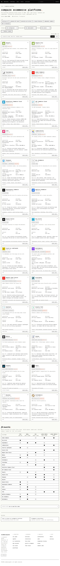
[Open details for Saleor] (45, 348)
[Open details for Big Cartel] (45, 231)
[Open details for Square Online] (15, 231)
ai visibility (16, 541)
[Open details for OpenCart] (15, 319)
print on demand (29, 543)
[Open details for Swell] (45, 378)
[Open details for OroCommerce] (45, 407)
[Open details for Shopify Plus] (45, 55)
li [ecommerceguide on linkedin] (5, 555)
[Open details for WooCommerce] (45, 260)
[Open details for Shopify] (15, 55)
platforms (15, 547)
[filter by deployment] (31, 28)
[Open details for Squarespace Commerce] (15, 202)
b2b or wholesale (6, 23)
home (2, 6)
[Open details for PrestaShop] (45, 290)
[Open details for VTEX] (15, 143)
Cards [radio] (52, 36)
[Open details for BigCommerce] (15, 84)
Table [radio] (56, 36)
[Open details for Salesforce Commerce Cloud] (15, 114)
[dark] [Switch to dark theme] (57, 1)
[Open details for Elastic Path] (45, 319)
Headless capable (6, 31)
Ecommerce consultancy (45, 519)
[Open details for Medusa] (15, 348)
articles (27, 1)
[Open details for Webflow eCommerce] (45, 202)
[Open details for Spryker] (15, 407)
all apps (15, 536)
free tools (28, 545)
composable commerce (49, 21)
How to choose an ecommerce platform (15, 519)
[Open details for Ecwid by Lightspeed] (15, 260)
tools (22, 1)
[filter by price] (45, 28)
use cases (15, 545)
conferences (40, 536)
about (51, 536)
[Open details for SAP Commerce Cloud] (45, 114)
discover (6, 1)
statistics (28, 539)
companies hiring (41, 541)
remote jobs (40, 545)
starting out (5, 21)
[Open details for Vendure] (15, 378)
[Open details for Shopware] (15, 172)
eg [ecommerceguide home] (1, 1)
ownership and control (26, 21)
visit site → (25, 67)
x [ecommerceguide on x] (2, 555)
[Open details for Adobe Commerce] (45, 84)
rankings (12, 1)
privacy (52, 539)
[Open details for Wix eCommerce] (45, 172)
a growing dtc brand (14, 21)
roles (38, 543)
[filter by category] (12, 28)
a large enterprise (37, 21)
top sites (27, 541)
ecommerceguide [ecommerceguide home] (5, 534)
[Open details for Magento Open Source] (15, 290)
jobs (18, 1)
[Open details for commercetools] (45, 143)
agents (14, 539)
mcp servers (16, 543)
